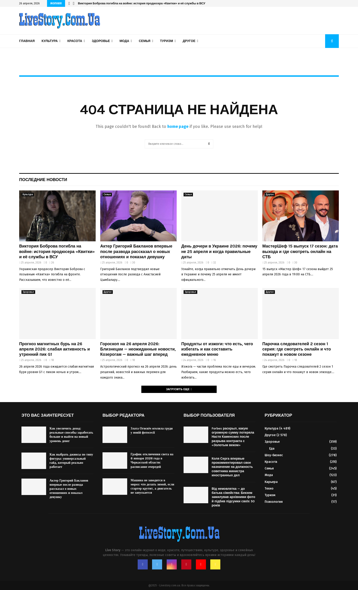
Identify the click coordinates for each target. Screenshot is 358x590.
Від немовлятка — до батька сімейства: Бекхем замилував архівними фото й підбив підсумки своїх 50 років (233, 497)
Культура (50, 41)
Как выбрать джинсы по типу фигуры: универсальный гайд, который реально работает (71, 461)
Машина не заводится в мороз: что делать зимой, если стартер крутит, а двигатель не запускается (152, 486)
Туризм (166, 41)
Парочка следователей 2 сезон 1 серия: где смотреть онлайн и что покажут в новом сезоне (296, 349)
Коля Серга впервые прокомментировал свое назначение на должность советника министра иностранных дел (232, 467)
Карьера (271, 482)
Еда (271, 448)
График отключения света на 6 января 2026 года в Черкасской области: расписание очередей (152, 460)
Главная (27, 41)
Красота (74, 41)
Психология (274, 502)
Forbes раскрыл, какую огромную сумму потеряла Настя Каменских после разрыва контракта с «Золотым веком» (233, 437)
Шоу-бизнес (274, 455)
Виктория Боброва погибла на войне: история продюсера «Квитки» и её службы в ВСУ (141, 3)
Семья (144, 41)
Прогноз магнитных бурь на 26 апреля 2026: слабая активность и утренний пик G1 (54, 349)
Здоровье (101, 41)
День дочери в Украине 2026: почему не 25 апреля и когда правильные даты (219, 251)
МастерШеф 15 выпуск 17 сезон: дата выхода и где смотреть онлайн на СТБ (300, 251)
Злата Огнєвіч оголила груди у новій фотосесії (152, 431)
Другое (189, 41)
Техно (269, 488)
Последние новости (43, 179)
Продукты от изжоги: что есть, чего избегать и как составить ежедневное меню (217, 349)
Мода (124, 41)
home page (177, 126)
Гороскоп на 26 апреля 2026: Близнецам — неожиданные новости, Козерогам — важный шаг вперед (138, 349)
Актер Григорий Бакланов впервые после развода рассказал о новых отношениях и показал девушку (136, 251)
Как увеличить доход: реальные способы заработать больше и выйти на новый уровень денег (71, 435)
